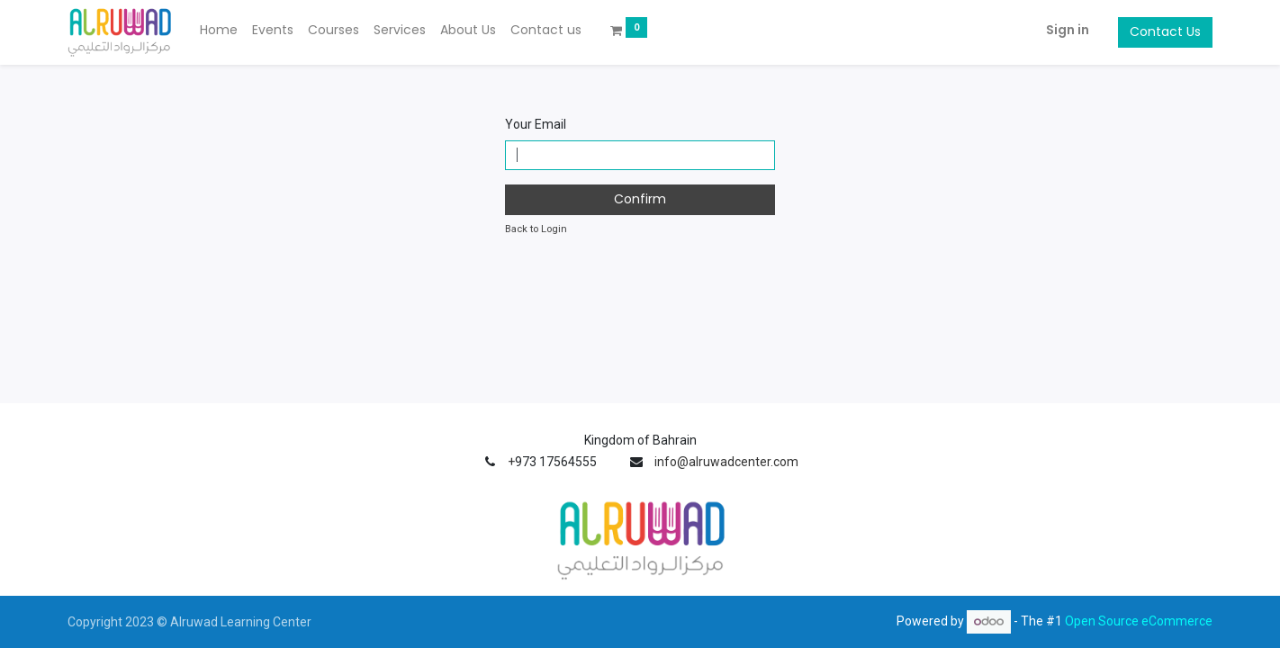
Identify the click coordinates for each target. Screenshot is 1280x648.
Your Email (535, 124)
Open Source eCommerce (1138, 621)
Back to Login (536, 229)
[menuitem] (219, 30)
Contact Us (1165, 31)
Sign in (1067, 30)
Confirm (640, 199)
